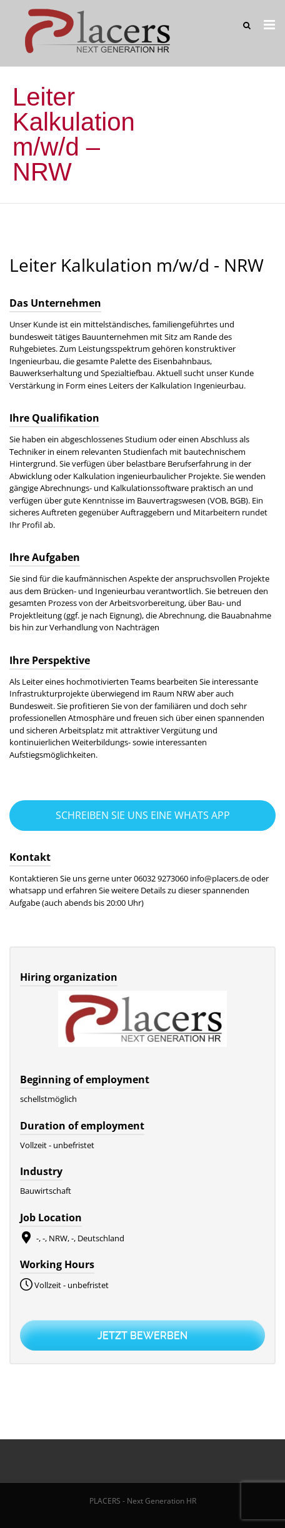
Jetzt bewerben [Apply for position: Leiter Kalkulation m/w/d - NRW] (143, 1335)
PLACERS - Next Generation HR (142, 1501)
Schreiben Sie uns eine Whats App (143, 815)
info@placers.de (219, 878)
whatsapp (28, 890)
